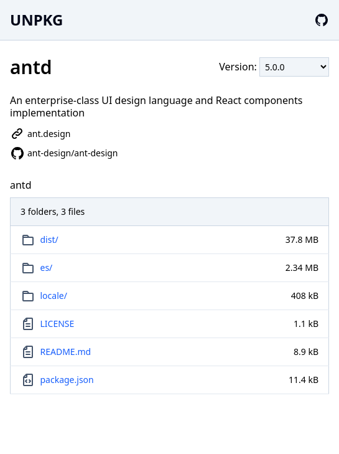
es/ (46, 267)
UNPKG (36, 19)
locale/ (53, 295)
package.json (67, 379)
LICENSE (57, 323)
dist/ (49, 239)
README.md (65, 351)
